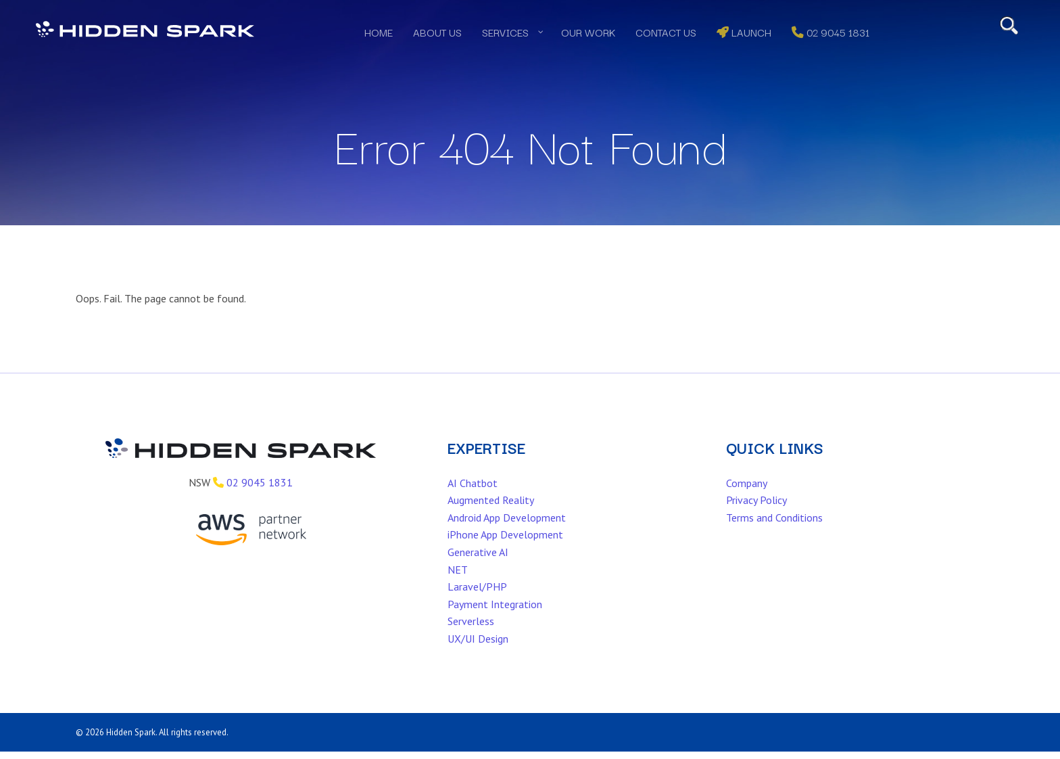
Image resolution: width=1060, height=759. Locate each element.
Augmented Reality (491, 521)
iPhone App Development (505, 555)
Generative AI (478, 573)
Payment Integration (495, 625)
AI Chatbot (473, 503)
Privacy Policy (756, 521)
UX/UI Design (478, 659)
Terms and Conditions (774, 538)
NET (458, 590)
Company (746, 503)
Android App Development (507, 538)
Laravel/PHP (477, 607)
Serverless (471, 642)
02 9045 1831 (259, 502)
